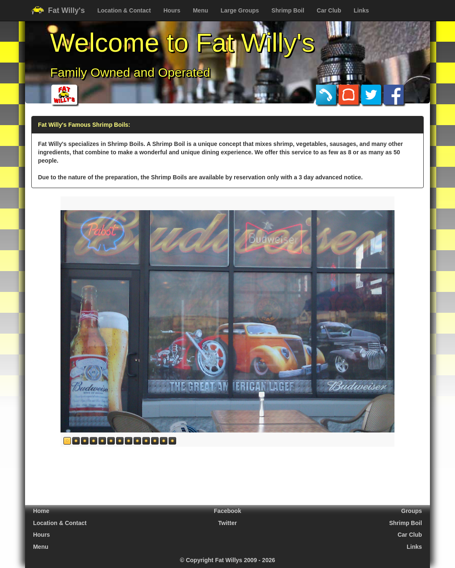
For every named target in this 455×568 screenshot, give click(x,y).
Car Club (329, 10)
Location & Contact (124, 10)
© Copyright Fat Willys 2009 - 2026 (227, 560)
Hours (171, 10)
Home (41, 511)
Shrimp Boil (287, 10)
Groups (411, 511)
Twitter (227, 523)
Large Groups (240, 10)
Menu (200, 10)
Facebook (227, 511)
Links (361, 10)
